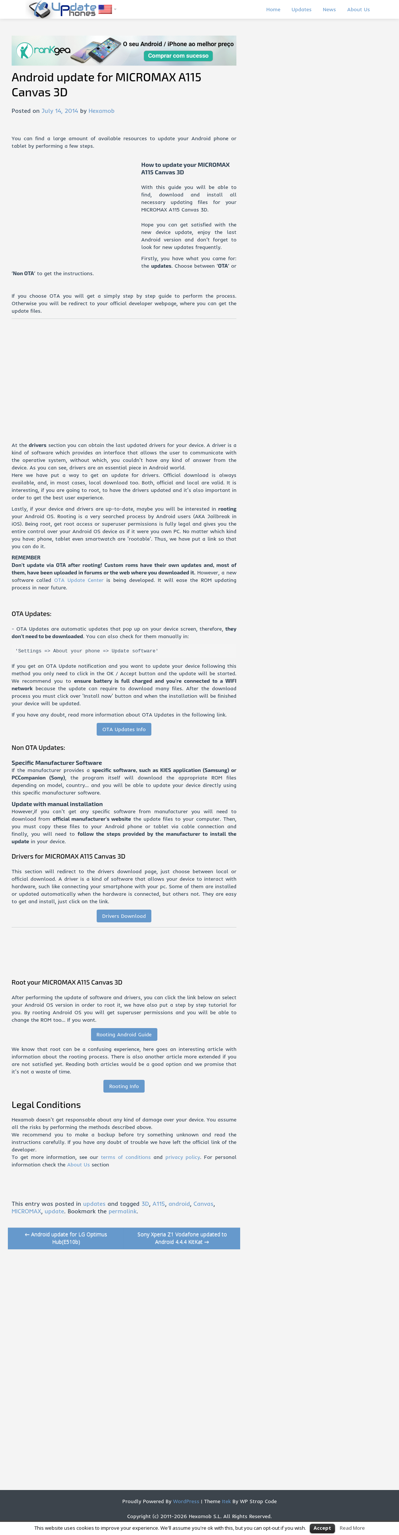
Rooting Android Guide (124, 1034)
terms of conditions (126, 1157)
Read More (352, 1528)
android (179, 1203)
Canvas (203, 1203)
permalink (123, 1211)
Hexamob (101, 110)
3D (145, 1203)
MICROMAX (26, 1211)
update (54, 1211)
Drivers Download (124, 916)
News (329, 9)
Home (273, 9)
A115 (158, 1203)
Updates (301, 9)
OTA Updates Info (124, 729)
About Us (358, 9)
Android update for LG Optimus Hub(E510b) (66, 1238)
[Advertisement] (76, 213)
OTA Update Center (78, 580)
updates (94, 1203)
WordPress (185, 1501)
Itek (225, 1501)
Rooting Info (124, 1086)
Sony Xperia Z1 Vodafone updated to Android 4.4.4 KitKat (182, 1238)
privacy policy (182, 1157)
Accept (322, 1528)
